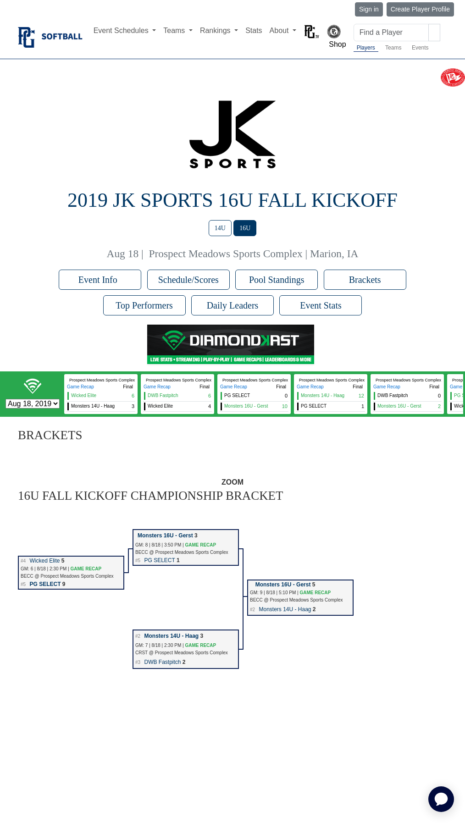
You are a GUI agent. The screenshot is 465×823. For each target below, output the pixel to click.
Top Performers (144, 305)
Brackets (365, 280)
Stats (253, 30)
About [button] (280, 30)
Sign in (369, 9)
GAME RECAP (200, 544)
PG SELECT (159, 560)
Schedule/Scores (188, 280)
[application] (441, 799)
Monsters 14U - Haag (285, 609)
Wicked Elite (44, 561)
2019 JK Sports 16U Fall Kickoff (232, 200)
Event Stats (321, 305)
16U (244, 228)
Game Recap (80, 386)
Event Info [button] (100, 280)
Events (420, 47)
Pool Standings (276, 280)
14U (220, 228)
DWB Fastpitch (162, 662)
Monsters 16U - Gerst (165, 535)
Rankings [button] (216, 30)
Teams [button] (175, 30)
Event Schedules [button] (122, 30)
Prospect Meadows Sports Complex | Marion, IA (253, 254)
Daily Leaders (233, 305)
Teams (393, 47)
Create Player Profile (420, 9)
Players (366, 47)
